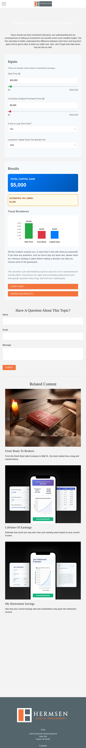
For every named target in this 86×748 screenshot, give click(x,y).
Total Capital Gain (22, 179)
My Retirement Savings (20, 603)
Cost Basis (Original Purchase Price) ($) (26, 99)
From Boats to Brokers (19, 450)
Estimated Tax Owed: (21, 198)
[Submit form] (9, 367)
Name (5, 314)
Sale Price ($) (14, 74)
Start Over (17, 286)
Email (5, 329)
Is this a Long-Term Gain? (20, 124)
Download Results (22, 293)
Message (7, 344)
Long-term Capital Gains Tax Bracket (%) (26, 140)
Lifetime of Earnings (18, 527)
